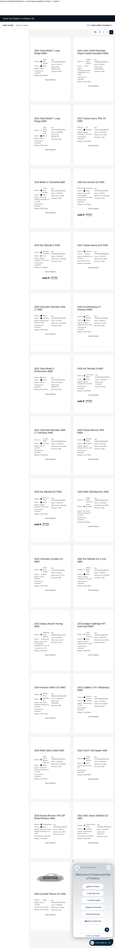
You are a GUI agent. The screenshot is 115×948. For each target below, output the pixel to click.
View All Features (50, 80)
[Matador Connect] (93, 900)
